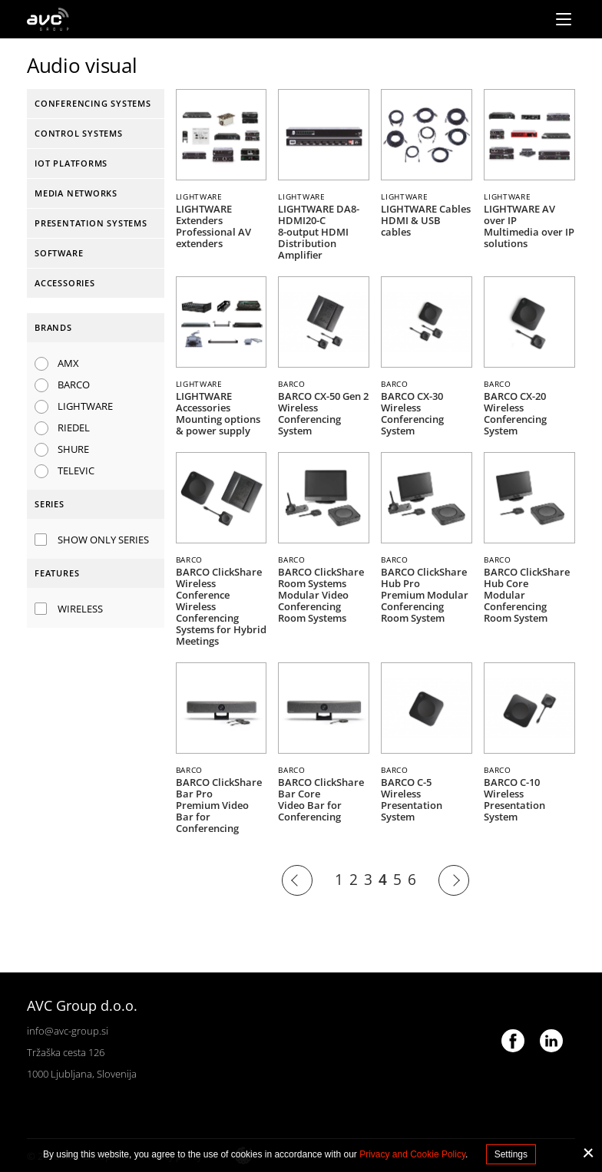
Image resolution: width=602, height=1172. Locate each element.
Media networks (76, 193)
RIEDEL (74, 427)
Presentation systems (91, 223)
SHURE (73, 449)
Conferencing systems (93, 103)
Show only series (103, 539)
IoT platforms (71, 163)
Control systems (79, 133)
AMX (68, 363)
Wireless (80, 609)
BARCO (74, 384)
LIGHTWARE (85, 406)
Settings (511, 1154)
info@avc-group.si (67, 1031)
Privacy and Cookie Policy (412, 1154)
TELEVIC (76, 470)
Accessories (65, 283)
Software (59, 253)
